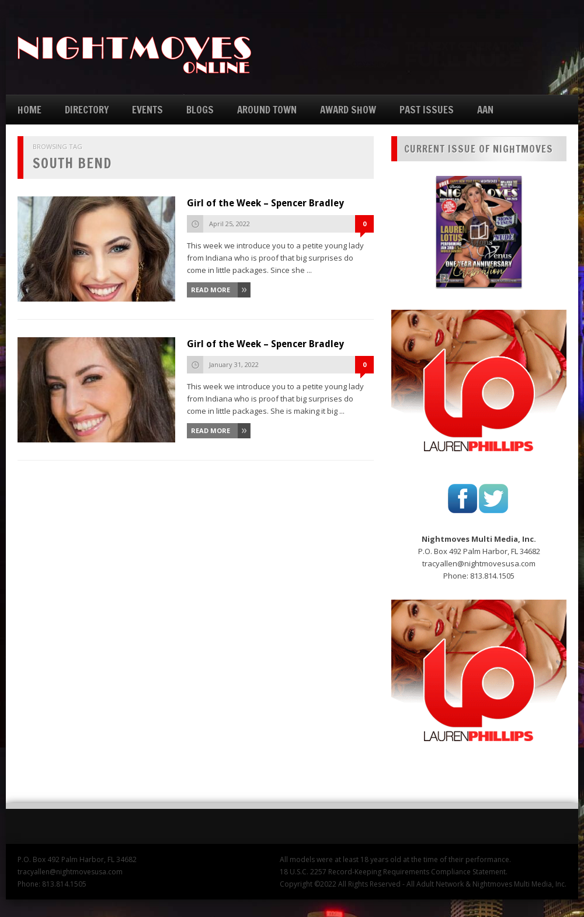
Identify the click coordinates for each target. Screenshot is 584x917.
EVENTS (147, 109)
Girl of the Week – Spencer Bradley (265, 203)
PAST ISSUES (426, 109)
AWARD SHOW (348, 109)
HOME (29, 109)
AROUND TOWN (267, 109)
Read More (210, 289)
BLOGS (200, 109)
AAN (485, 109)
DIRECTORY (87, 109)
